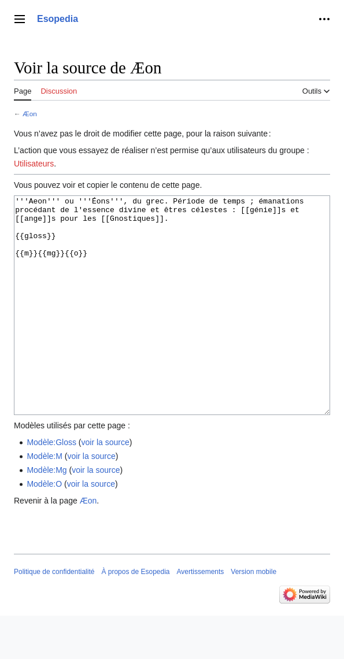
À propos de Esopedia (135, 615)
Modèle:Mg (46, 513)
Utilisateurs (34, 163)
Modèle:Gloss (51, 485)
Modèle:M (44, 499)
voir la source (106, 485)
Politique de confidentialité (54, 615)
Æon (30, 113)
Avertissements (200, 615)
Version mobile (253, 615)
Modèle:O (44, 527)
